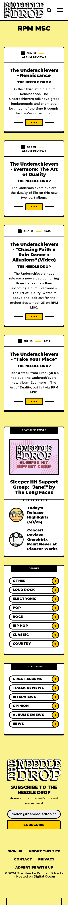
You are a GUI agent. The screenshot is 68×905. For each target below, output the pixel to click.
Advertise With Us (34, 867)
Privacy (46, 859)
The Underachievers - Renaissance (34, 73)
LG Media (56, 873)
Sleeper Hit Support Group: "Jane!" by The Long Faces (34, 487)
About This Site (44, 851)
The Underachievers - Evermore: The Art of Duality (34, 169)
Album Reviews (34, 57)
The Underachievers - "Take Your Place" (34, 357)
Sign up (15, 851)
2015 (47, 231)
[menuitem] (15, 851)
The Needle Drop (34, 82)
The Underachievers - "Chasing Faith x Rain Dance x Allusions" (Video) (34, 252)
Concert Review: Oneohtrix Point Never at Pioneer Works (42, 539)
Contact (23, 859)
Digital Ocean (44, 876)
